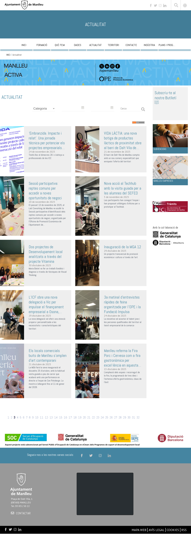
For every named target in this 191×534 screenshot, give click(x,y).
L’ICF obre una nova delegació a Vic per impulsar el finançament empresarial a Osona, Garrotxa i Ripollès (46, 304)
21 (88, 417)
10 (36, 417)
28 (120, 417)
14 (55, 417)
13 (51, 417)
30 (129, 417)
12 (46, 417)
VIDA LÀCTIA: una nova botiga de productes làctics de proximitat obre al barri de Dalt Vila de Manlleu (122, 140)
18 (75, 417)
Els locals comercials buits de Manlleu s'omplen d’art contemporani (48, 355)
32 (138, 417)
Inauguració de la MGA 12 (122, 246)
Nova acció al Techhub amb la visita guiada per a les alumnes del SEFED (122, 188)
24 (102, 417)
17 (70, 417)
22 (93, 417)
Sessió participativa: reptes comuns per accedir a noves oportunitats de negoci (45, 190)
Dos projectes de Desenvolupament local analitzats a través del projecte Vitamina (46, 254)
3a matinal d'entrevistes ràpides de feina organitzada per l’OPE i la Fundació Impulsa (122, 304)
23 (97, 417)
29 (124, 417)
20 (84, 417)
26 (111, 417)
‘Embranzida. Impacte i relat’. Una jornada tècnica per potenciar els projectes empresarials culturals (47, 140)
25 (106, 417)
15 (60, 417)
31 (133, 417)
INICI (8, 54)
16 (65, 417)
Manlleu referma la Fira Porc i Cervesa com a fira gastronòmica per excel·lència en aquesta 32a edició (122, 358)
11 (41, 417)
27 (115, 417)
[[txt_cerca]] (176, 6)
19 (79, 417)
